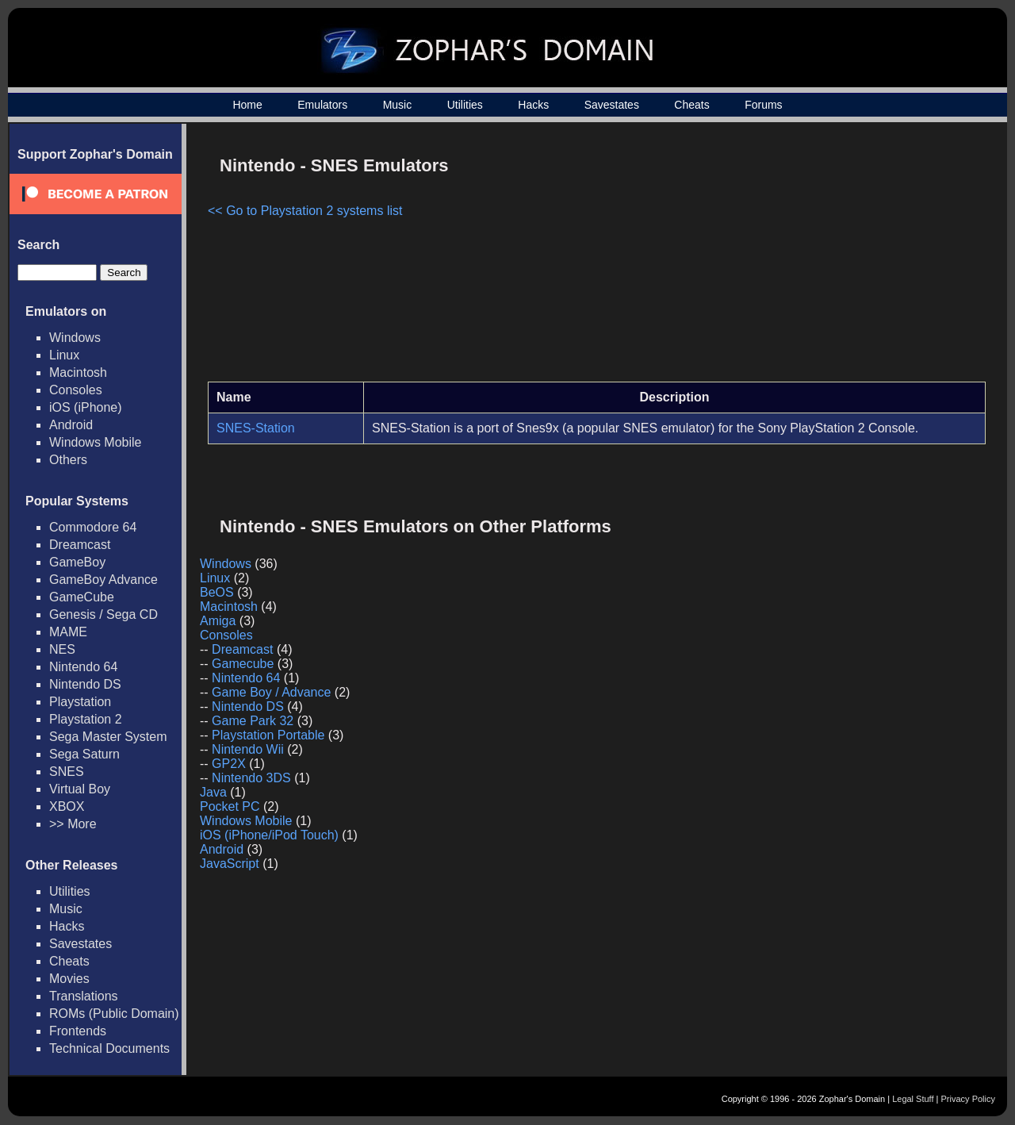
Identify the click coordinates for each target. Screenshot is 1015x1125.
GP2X (229, 763)
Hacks (533, 104)
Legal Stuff (912, 1099)
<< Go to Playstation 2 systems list (305, 210)
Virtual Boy (79, 789)
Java (213, 792)
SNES (66, 771)
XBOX (66, 806)
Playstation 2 (85, 719)
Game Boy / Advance (271, 692)
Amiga (218, 621)
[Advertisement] (851, 258)
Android (71, 425)
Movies (69, 978)
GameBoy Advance (103, 579)
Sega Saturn (84, 754)
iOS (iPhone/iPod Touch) (269, 835)
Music (397, 104)
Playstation (80, 701)
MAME (68, 632)
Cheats (691, 104)
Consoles (75, 390)
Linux (64, 355)
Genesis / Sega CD (103, 614)
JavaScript (229, 863)
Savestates (611, 104)
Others (68, 460)
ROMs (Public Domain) (114, 1013)
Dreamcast (79, 544)
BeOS (217, 592)
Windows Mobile (95, 442)
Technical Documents (109, 1048)
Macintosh (78, 372)
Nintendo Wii (248, 749)
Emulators (322, 104)
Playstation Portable (268, 735)
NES (62, 649)
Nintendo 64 (83, 667)
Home (247, 104)
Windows (75, 337)
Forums (763, 104)
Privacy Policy (968, 1099)
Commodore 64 (92, 527)
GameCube (81, 597)
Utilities (465, 104)
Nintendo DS (85, 684)
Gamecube (243, 663)
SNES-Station (255, 428)
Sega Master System (108, 736)
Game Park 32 (252, 721)
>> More (73, 824)
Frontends (77, 1031)
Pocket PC (230, 806)
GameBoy (77, 562)
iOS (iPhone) (85, 407)
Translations (83, 996)
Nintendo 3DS (251, 778)
